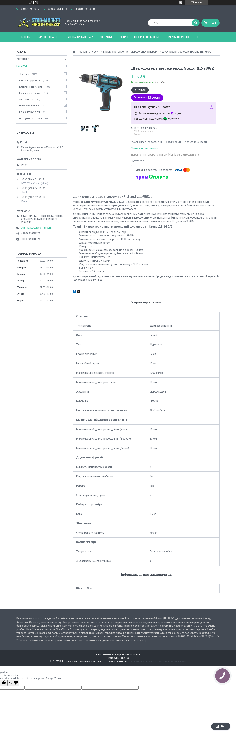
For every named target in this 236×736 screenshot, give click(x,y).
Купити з (149, 97)
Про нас (123, 37)
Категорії (21, 65)
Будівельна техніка (29, 93)
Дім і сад (24, 74)
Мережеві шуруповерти (145, 51)
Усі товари (22, 58)
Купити (142, 90)
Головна (25, 37)
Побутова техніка (29, 105)
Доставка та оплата (80, 37)
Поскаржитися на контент (142, 661)
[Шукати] (196, 22)
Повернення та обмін (147, 37)
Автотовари (26, 99)
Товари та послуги (89, 51)
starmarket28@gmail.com (36, 227)
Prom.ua (135, 654)
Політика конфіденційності (172, 661)
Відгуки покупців (178, 37)
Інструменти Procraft (30, 118)
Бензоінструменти (29, 80)
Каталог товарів (47, 37)
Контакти (106, 37)
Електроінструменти (115, 51)
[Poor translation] (13, 683)
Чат (221, 726)
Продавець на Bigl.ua (118, 657)
